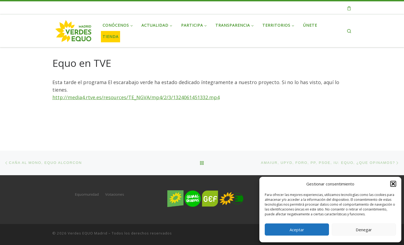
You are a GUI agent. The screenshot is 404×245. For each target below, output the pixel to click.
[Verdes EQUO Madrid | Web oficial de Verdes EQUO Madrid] (73, 29)
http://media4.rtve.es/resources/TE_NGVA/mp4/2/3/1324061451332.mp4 (136, 97)
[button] (393, 184)
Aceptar (297, 229)
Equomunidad (87, 194)
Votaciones (114, 194)
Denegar (364, 229)
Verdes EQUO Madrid (87, 233)
